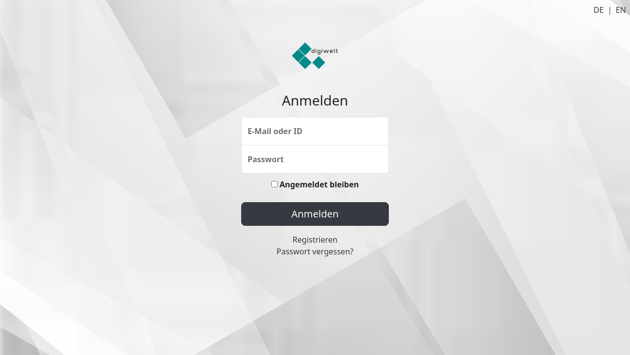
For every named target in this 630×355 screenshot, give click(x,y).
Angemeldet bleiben (315, 184)
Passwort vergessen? (315, 251)
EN (621, 9)
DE (599, 9)
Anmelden (315, 213)
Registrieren (314, 239)
